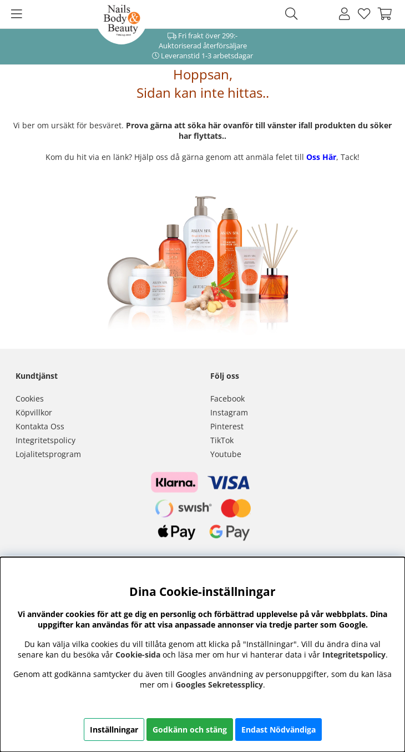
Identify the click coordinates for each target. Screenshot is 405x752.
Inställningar (114, 729)
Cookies (30, 398)
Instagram (229, 412)
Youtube (225, 454)
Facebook (227, 398)
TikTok (222, 440)
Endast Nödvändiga (278, 729)
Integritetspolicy (45, 440)
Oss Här (321, 157)
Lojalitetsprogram (48, 454)
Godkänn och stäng (190, 729)
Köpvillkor (34, 412)
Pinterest (227, 426)
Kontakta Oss (40, 426)
